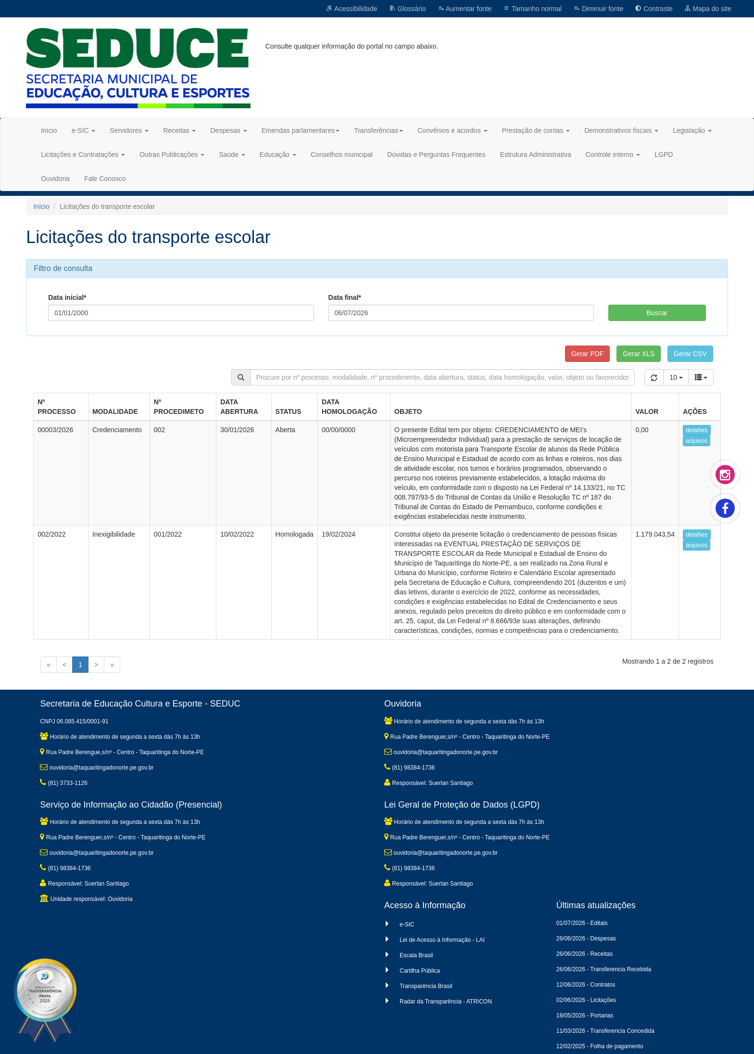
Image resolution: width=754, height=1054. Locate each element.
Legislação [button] (692, 130)
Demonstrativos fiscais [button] (621, 130)
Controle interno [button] (613, 154)
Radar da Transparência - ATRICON (446, 1001)
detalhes (696, 430)
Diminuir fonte (598, 9)
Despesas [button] (228, 130)
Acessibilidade (351, 9)
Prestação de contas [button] (536, 130)
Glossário (407, 9)
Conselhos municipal (342, 154)
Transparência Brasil (426, 986)
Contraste (654, 9)
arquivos (696, 440)
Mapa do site (707, 9)
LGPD (663, 154)
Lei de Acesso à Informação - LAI (442, 940)
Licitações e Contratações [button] (83, 154)
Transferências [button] (378, 130)
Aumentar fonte (465, 9)
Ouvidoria (55, 178)
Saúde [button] (232, 154)
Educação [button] (278, 154)
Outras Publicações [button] (171, 154)
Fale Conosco (105, 178)
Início (49, 130)
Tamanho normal (532, 9)
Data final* (344, 297)
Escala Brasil (416, 955)
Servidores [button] (129, 130)
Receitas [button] (179, 130)
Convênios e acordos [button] (452, 130)
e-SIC (407, 924)
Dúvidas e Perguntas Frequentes (436, 154)
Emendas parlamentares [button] (301, 130)
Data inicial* (67, 297)
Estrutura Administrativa (535, 154)
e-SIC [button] (84, 130)
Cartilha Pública (420, 970)
